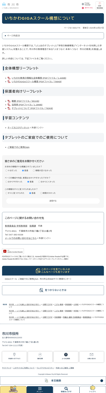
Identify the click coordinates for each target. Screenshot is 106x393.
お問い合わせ (92, 358)
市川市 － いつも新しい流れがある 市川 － (25, 305)
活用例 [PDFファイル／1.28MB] (27, 105)
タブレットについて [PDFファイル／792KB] (32, 108)
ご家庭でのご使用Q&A (19, 147)
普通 (26, 171)
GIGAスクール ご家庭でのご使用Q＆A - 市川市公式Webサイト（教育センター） (38, 279)
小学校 (76, 305)
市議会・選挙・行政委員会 (72, 317)
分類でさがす (47, 305)
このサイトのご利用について (24, 368)
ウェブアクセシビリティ (45, 368)
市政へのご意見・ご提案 (65, 368)
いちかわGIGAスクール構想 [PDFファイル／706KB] (37, 81)
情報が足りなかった (43, 171)
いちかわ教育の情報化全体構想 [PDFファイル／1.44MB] (39, 78)
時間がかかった (49, 193)
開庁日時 (40, 358)
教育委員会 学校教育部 (16, 226)
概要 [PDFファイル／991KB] (25, 101)
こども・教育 (58, 305)
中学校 (76, 311)
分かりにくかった (48, 182)
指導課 (32, 226)
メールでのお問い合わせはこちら (21, 238)
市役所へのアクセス (14, 358)
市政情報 (57, 317)
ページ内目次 (13, 35)
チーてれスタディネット (18, 127)
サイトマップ (6, 368)
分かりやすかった (15, 182)
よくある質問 (66, 358)
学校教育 (68, 305)
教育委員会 (87, 317)
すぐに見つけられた (16, 193)
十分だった (12, 171)
